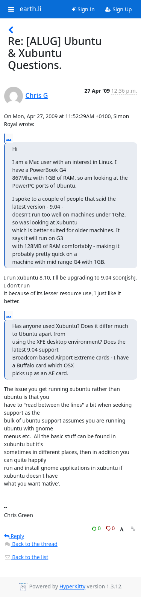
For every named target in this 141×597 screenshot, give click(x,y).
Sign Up (118, 9)
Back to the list (26, 557)
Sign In (83, 9)
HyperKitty (72, 586)
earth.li (30, 9)
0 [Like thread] (97, 528)
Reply (14, 536)
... (9, 138)
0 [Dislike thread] (110, 528)
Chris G (37, 95)
